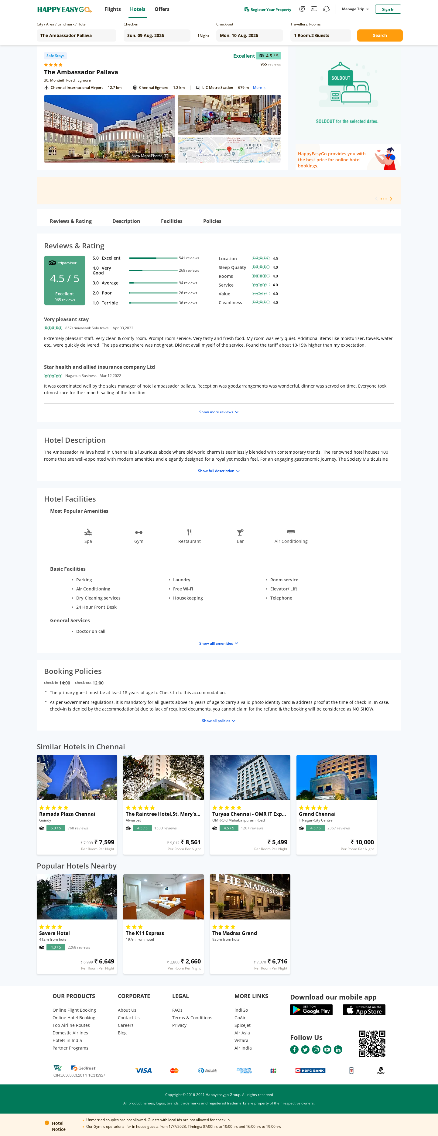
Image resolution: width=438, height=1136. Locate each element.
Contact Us (129, 1017)
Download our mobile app (333, 996)
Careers (126, 1025)
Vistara (241, 1040)
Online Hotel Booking (74, 1017)
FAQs (177, 1010)
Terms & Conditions (192, 1017)
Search (380, 35)
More (260, 87)
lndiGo (241, 1010)
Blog (122, 1033)
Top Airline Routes (71, 1025)
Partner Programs (70, 1048)
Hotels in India (67, 1040)
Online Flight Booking (74, 1010)
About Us (127, 1010)
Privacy (179, 1025)
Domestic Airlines (70, 1033)
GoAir (240, 1017)
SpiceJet (242, 1025)
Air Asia (242, 1033)
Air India (243, 1048)
